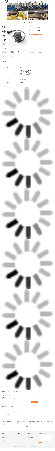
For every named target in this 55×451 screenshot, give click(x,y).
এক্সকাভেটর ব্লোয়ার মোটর (5, 437)
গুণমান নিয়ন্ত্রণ (30, 2)
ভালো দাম (32, 34)
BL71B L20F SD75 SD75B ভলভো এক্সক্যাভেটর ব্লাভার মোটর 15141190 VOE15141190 (46, 422)
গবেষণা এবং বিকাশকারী (29, 439)
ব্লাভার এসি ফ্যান (18, 391)
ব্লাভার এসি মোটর (13, 391)
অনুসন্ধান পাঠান (35, 402)
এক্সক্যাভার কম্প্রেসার (4, 439)
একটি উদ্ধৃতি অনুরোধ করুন (44, 2)
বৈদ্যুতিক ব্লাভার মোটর (7, 391)
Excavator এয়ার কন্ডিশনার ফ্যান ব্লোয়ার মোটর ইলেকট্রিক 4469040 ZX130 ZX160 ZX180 (21, 422)
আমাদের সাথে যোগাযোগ (36, 2)
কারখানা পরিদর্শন (25, 2)
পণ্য (17, 1)
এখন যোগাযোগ (38, 34)
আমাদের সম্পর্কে (20, 2)
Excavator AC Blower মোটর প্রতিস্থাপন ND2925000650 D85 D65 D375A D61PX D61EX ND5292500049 (8, 422)
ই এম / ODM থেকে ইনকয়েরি (30, 437)
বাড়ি (15, 1)
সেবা (15, 437)
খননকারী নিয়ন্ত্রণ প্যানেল (5, 440)
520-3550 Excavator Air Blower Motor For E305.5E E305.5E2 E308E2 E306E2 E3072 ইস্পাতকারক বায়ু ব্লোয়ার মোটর (34, 422)
